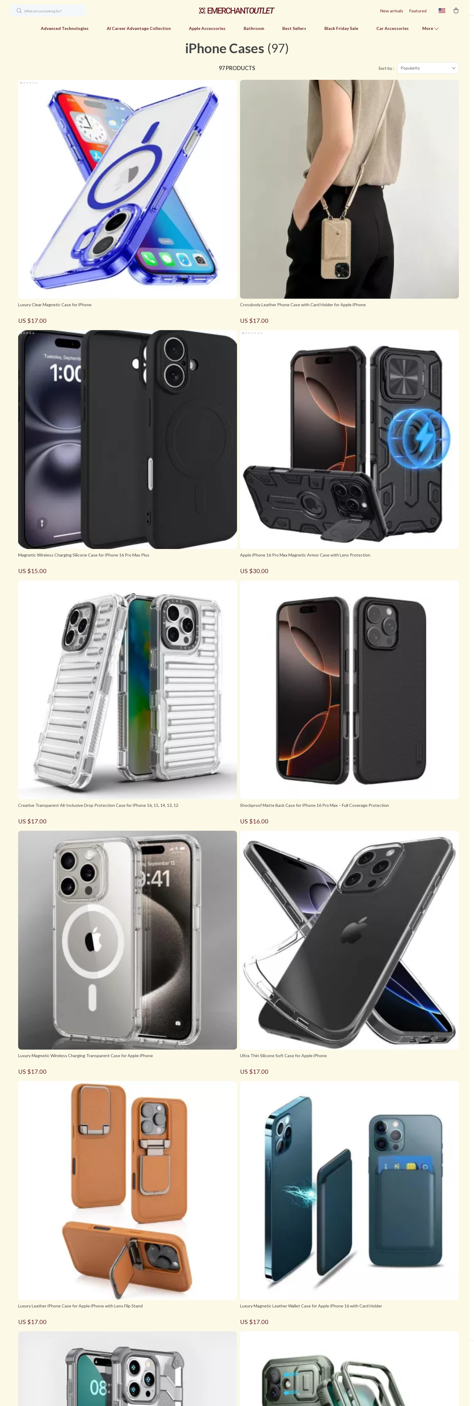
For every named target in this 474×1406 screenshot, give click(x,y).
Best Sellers (294, 28)
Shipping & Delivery (335, 1339)
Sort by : (386, 78)
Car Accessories (392, 28)
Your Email (45, 1315)
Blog (182, 1319)
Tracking (325, 1359)
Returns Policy (331, 1349)
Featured (418, 10)
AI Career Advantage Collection (139, 28)
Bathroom (254, 28)
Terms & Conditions (197, 1359)
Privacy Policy (191, 1349)
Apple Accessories (207, 28)
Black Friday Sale (341, 28)
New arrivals (391, 10)
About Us (187, 1329)
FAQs (322, 1319)
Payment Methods (334, 1329)
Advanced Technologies (65, 28)
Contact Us (189, 1339)
